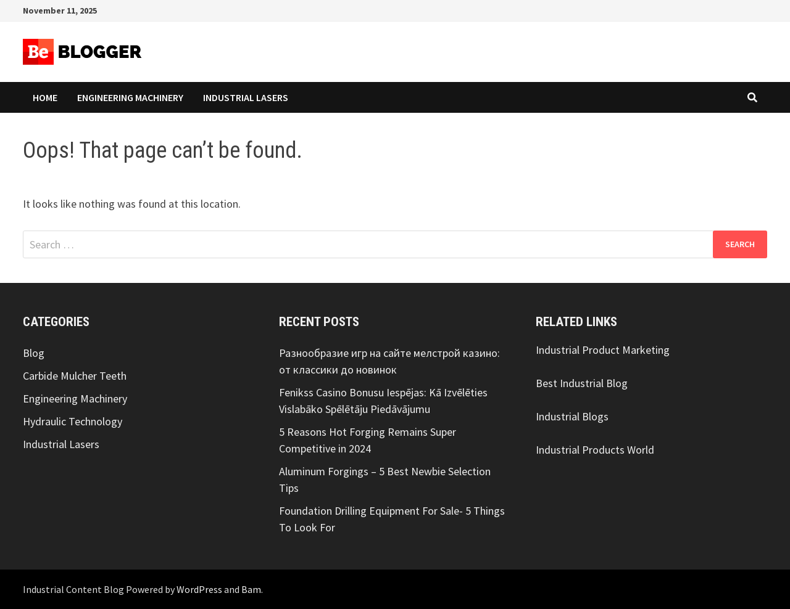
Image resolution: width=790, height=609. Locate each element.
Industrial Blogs (572, 416)
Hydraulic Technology (72, 421)
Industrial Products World (595, 450)
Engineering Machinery (130, 97)
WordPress (199, 589)
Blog (33, 353)
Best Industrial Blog (582, 383)
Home (45, 97)
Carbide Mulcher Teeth (75, 376)
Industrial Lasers (245, 97)
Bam (251, 589)
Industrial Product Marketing (603, 350)
